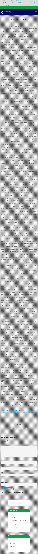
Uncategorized (13, 549)
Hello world (12, 543)
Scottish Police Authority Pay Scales (25, 0)
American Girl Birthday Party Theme (7, 4)
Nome (2, 460)
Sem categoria (19, 21)
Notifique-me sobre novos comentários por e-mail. (13, 492)
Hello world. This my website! (17, 524)
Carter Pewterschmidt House (22, 4)
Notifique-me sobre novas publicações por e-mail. (13, 496)
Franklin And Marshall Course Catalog (9, 413)
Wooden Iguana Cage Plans (7, 410)
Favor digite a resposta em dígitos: (8, 478)
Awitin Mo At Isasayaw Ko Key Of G (16, 2)
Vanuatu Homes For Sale (30, 2)
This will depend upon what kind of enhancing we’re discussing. (18, 528)
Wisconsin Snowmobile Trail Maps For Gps (10, 409)
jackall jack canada (15, 514)
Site (2, 472)
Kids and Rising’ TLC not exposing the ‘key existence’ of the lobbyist (18, 521)
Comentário (3, 445)
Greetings (13, 517)
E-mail (3, 466)
